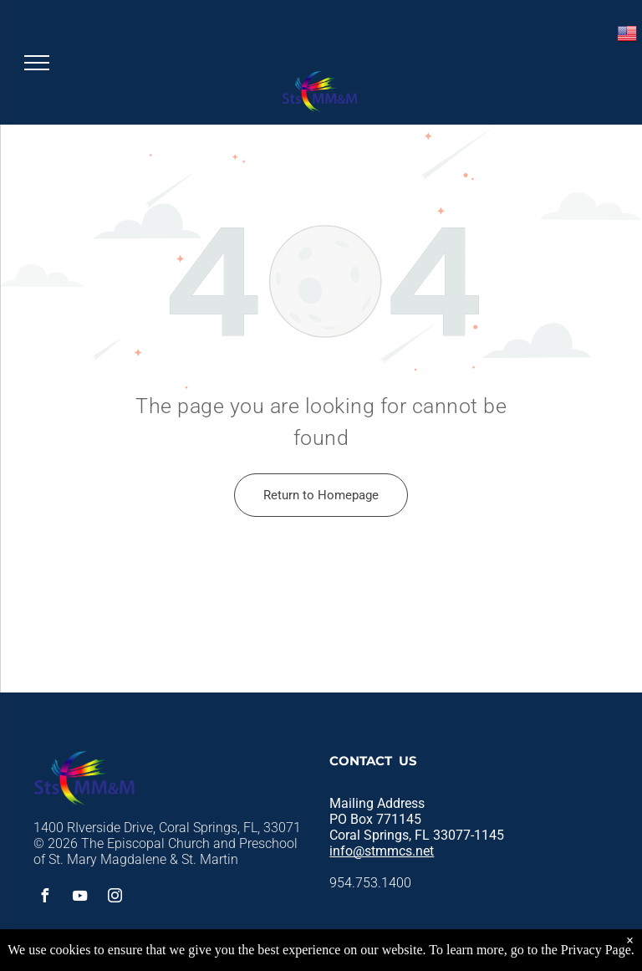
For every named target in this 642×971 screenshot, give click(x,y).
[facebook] (44, 898)
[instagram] (114, 898)
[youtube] (79, 898)
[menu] (37, 62)
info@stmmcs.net (381, 851)
